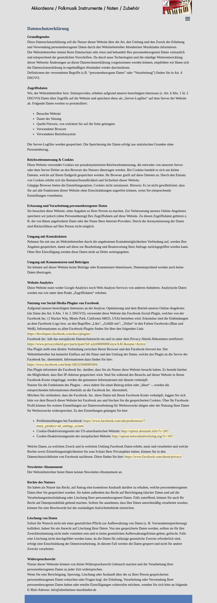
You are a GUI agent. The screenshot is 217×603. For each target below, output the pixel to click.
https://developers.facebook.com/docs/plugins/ (59, 334)
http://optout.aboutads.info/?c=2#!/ (145, 431)
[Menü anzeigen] (187, 18)
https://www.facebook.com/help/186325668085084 (62, 364)
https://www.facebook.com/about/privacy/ (153, 456)
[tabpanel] (108, 313)
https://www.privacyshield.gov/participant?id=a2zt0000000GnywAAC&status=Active (86, 344)
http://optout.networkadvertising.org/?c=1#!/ (142, 436)
